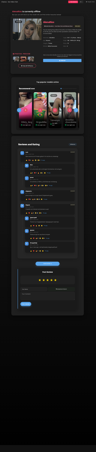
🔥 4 (32, 213)
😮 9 (39, 160)
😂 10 (38, 199)
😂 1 (41, 173)
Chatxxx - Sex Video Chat (9, 2)
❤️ (29, 213)
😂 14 (36, 213)
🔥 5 (37, 238)
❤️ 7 (35, 173)
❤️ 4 (29, 199)
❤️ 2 (35, 185)
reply (43, 160)
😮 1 (40, 213)
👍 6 (31, 185)
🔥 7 (37, 251)
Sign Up (62, 60)
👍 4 (31, 173)
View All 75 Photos (28, 66)
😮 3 (43, 238)
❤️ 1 (29, 160)
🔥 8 (39, 185)
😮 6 (46, 185)
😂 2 (42, 185)
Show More (47, 263)
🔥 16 (33, 199)
